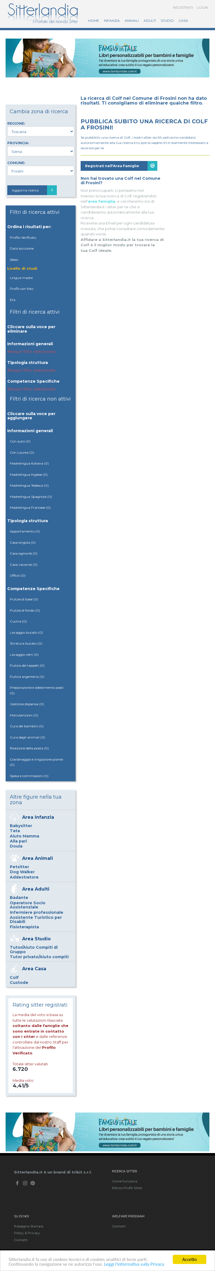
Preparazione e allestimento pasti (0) (37, 690)
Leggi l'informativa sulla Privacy (134, 1264)
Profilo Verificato (23, 237)
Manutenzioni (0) (24, 715)
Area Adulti (35, 889)
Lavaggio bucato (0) (26, 632)
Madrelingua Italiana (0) (29, 463)
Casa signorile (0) (24, 553)
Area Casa (34, 968)
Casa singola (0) (23, 542)
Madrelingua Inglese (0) (29, 474)
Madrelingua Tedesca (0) (29, 485)
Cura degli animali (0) (27, 737)
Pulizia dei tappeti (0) (27, 665)
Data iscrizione (22, 248)
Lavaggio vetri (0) (24, 654)
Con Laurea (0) (22, 452)
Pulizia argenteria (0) (27, 676)
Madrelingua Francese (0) (30, 507)
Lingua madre (21, 278)
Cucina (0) (18, 621)
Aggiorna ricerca (34, 190)
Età (12, 300)
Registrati (183, 7)
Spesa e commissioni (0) (29, 776)
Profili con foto (21, 289)
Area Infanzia (38, 817)
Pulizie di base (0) (24, 599)
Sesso (14, 259)
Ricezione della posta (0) (29, 748)
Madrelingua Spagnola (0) (31, 496)
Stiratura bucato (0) (26, 643)
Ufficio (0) (17, 575)
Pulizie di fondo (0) (25, 610)
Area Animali (37, 858)
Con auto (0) (20, 441)
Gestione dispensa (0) (27, 704)
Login (202, 7)
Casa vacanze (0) (24, 564)
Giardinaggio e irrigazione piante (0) (36, 762)
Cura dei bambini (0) (27, 726)
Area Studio (36, 938)
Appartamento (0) (25, 531)
